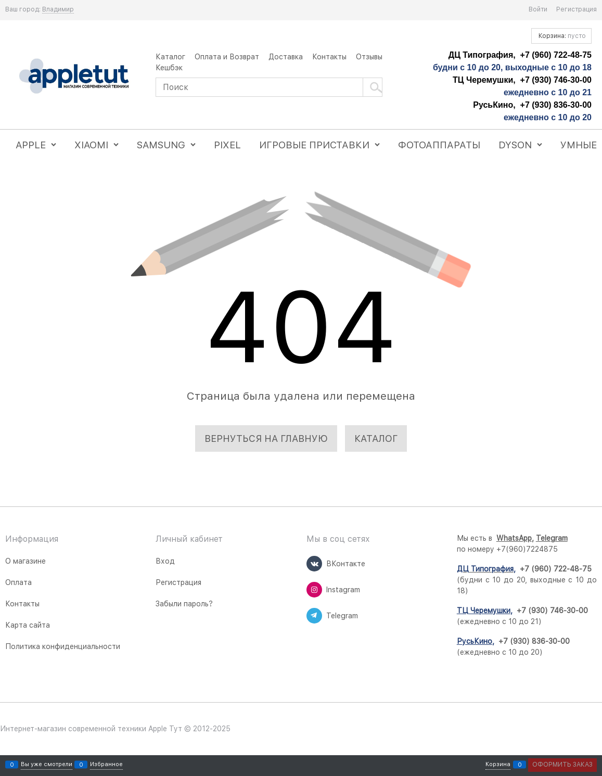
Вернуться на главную (266, 438)
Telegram (552, 538)
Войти (538, 9)
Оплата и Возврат (227, 57)
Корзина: (561, 36)
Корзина (497, 765)
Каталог (170, 57)
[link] (58, 10)
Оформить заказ (562, 764)
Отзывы (369, 57)
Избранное (106, 765)
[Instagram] (314, 589)
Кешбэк (169, 67)
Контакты (329, 57)
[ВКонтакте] (314, 563)
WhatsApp (514, 538)
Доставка (285, 57)
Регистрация (576, 9)
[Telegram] (314, 616)
